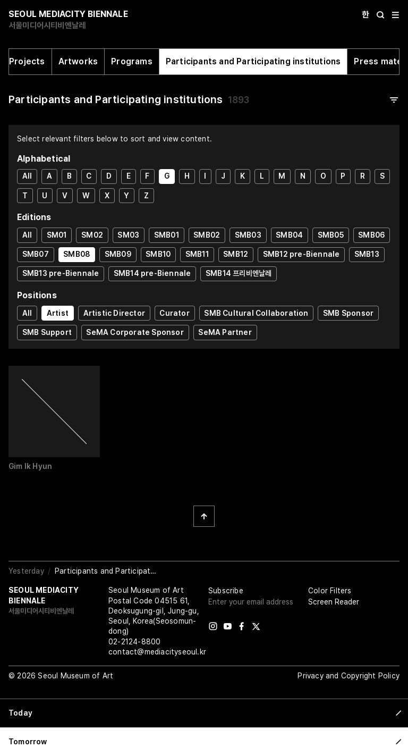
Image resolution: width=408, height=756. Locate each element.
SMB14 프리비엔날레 (238, 273)
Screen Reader (333, 602)
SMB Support (47, 332)
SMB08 (76, 254)
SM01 (57, 235)
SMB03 (248, 235)
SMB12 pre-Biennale (301, 254)
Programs (131, 61)
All (27, 176)
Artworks (78, 61)
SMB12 (235, 254)
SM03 (128, 235)
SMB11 (197, 254)
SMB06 (371, 235)
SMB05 (331, 235)
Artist (58, 313)
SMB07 (35, 254)
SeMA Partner (224, 332)
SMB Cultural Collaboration (256, 313)
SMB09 (118, 254)
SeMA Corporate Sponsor (134, 332)
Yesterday (26, 571)
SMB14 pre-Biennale (152, 273)
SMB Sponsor (348, 313)
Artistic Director (114, 313)
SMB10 (158, 254)
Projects (27, 61)
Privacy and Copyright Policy (349, 675)
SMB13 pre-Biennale (60, 273)
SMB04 (289, 235)
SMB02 (206, 235)
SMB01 (166, 235)
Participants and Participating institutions (253, 61)
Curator (174, 313)
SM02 (92, 235)
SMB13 (366, 254)
